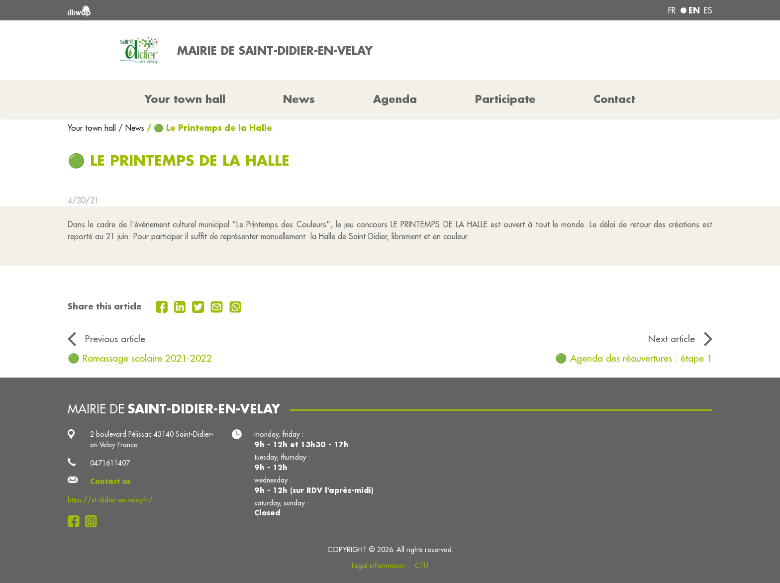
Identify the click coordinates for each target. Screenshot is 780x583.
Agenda (395, 99)
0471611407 (110, 463)
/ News (131, 128)
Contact (614, 99)
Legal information (378, 565)
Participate (505, 99)
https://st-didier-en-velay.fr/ (110, 499)
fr (672, 10)
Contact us (110, 481)
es (708, 10)
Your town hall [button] (185, 99)
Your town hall (93, 128)
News (299, 99)
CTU (421, 565)
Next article (671, 339)
